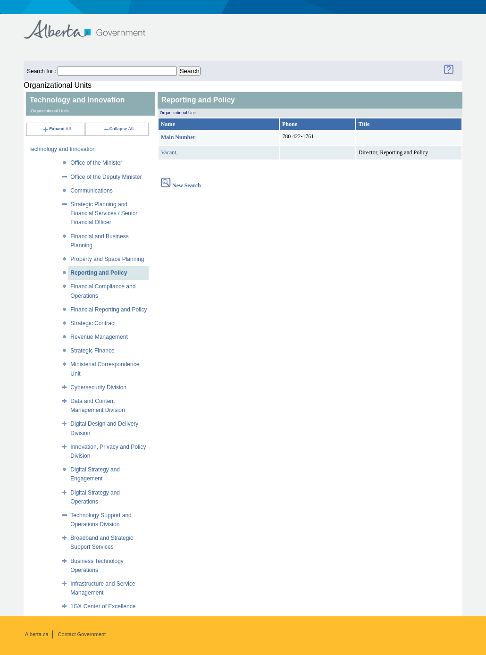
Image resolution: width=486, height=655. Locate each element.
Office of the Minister (96, 163)
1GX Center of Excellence (102, 606)
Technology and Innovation (62, 149)
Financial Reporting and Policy (108, 309)
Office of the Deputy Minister (106, 177)
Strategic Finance (92, 350)
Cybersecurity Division (98, 387)
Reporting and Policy (98, 272)
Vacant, (169, 152)
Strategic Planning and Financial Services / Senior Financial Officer (103, 213)
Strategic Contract (93, 323)
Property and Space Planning (107, 259)
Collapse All (118, 128)
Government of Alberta (92, 25)
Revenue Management (98, 337)
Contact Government (82, 634)
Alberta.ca (37, 634)
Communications (91, 190)
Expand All (56, 128)
